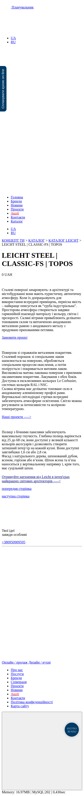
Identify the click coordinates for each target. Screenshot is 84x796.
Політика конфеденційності (32, 702)
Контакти (18, 217)
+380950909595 (13, 542)
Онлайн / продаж (15, 662)
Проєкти (17, 209)
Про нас (17, 670)
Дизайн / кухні (39, 662)
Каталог (17, 221)
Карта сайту (20, 706)
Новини (17, 205)
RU (13, 42)
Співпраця (19, 682)
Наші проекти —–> (16, 417)
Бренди (16, 201)
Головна (17, 197)
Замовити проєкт (15, 337)
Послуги (17, 674)
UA (13, 38)
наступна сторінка (15, 496)
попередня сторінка (17, 489)
